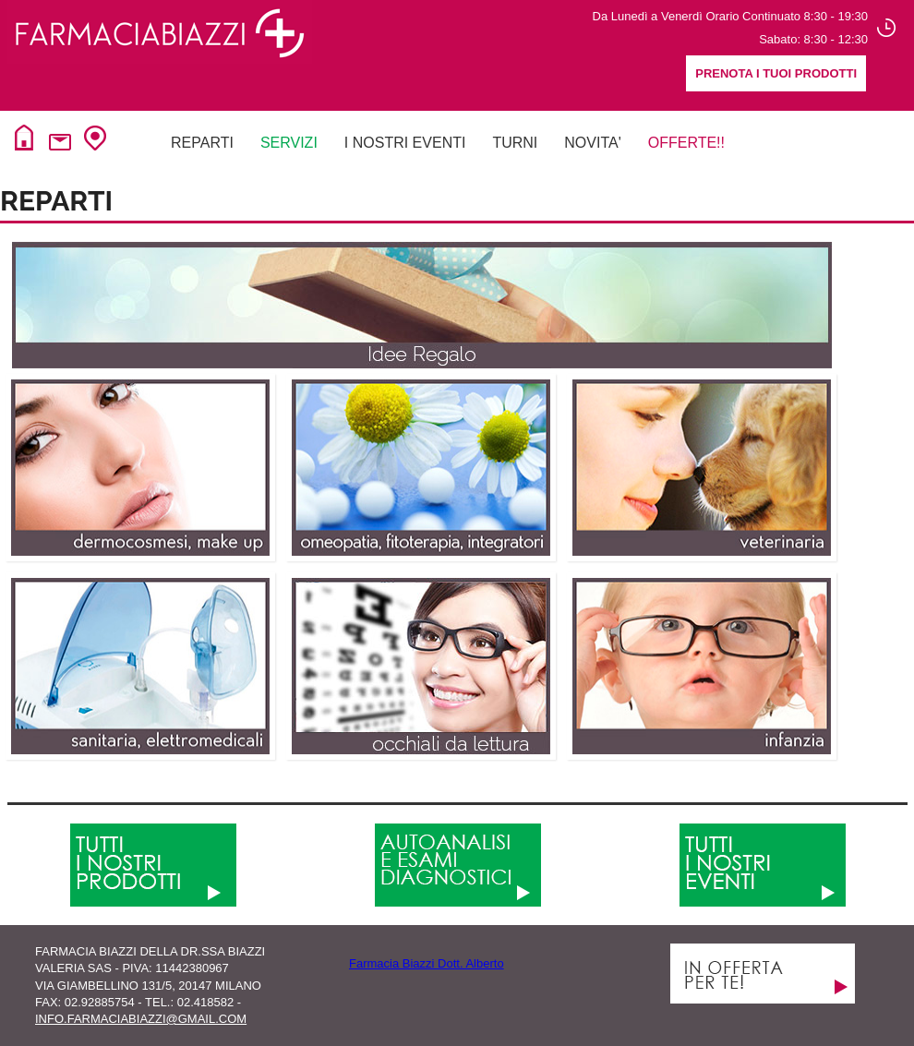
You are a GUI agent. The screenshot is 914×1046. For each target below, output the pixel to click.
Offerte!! (686, 142)
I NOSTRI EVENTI (405, 142)
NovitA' (592, 142)
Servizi (289, 142)
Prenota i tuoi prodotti (776, 73)
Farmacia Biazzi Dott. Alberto (426, 963)
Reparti (202, 142)
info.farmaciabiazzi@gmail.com (141, 1019)
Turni (514, 142)
